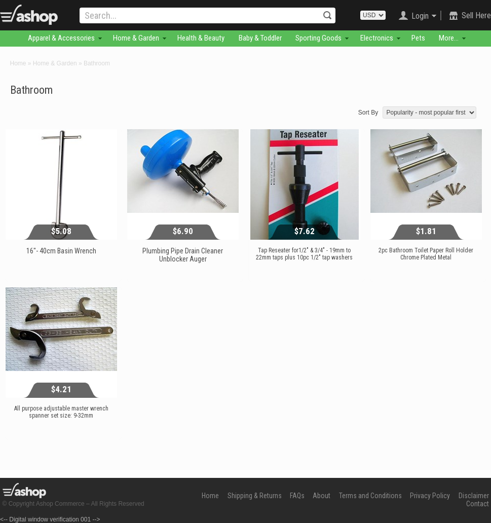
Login (420, 16)
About (321, 496)
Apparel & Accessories (61, 38)
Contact (477, 504)
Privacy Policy (430, 496)
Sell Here (476, 15)
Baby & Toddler (260, 38)
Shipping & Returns (255, 496)
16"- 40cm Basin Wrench (61, 251)
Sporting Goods (318, 38)
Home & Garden (136, 38)
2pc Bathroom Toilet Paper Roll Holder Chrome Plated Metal (426, 254)
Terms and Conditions (370, 496)
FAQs (297, 496)
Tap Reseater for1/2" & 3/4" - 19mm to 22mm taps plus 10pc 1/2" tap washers (304, 254)
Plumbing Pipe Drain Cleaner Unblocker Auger (182, 255)
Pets (418, 38)
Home (18, 63)
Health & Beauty (200, 38)
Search (327, 15)
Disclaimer (474, 496)
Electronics (376, 38)
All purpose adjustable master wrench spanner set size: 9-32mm (61, 412)
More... (449, 38)
